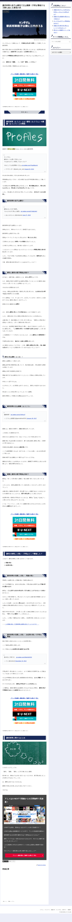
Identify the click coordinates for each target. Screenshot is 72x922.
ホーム (41, 909)
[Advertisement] (24, 885)
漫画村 (69, 909)
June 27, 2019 (27, 215)
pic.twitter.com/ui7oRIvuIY (18, 414)
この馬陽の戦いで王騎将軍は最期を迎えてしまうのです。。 (22, 624)
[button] (69, 41)
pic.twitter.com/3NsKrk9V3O (24, 657)
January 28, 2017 (32, 418)
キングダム (5, 861)
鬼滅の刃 (52, 909)
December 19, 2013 (20, 661)
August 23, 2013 (29, 169)
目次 (22, 112)
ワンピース (46, 909)
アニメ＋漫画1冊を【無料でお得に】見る (24, 855)
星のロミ (64, 909)
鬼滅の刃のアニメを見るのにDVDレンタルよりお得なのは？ (62, 12)
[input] (61, 41)
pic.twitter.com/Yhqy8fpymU (30, 165)
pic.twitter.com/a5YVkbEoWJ (29, 211)
